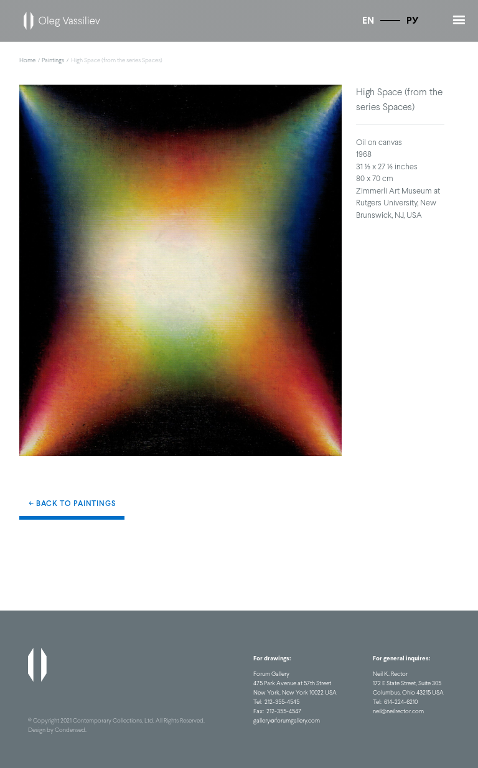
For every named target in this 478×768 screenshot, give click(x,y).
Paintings (53, 60)
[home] (62, 20)
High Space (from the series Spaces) (116, 60)
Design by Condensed (56, 730)
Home (27, 60)
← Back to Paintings (72, 503)
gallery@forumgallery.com (286, 720)
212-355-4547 (283, 711)
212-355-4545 (282, 702)
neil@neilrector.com (398, 711)
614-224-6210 (401, 702)
